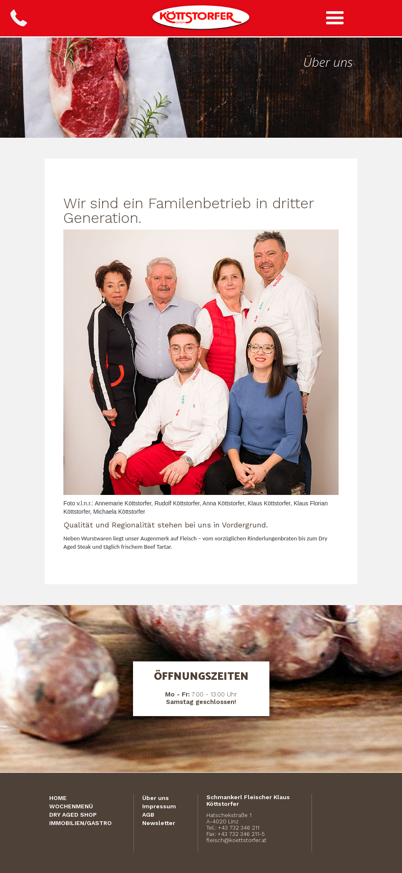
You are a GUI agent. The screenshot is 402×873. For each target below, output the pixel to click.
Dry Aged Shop (73, 814)
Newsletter (158, 823)
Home (58, 798)
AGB (148, 814)
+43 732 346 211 (238, 828)
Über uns (155, 798)
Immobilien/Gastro (80, 823)
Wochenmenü (71, 806)
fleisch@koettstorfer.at (236, 840)
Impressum (159, 806)
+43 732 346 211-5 (241, 834)
